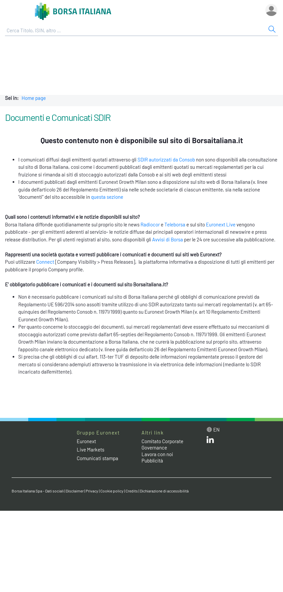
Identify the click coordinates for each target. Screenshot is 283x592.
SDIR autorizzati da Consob (166, 159)
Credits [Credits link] (132, 490)
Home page (34, 98)
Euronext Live (221, 224)
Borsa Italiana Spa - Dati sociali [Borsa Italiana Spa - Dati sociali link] (38, 490)
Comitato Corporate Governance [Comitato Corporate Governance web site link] (162, 444)
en (216, 430)
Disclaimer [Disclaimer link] (75, 490)
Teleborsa (174, 224)
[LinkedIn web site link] (210, 441)
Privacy (92, 490)
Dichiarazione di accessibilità (164, 490)
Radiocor (150, 224)
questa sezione (107, 197)
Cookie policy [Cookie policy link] (112, 490)
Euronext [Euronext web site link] (86, 441)
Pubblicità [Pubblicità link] (152, 460)
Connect (45, 262)
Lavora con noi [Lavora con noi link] (157, 454)
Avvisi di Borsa (167, 239)
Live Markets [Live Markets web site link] (90, 449)
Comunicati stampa (97, 458)
